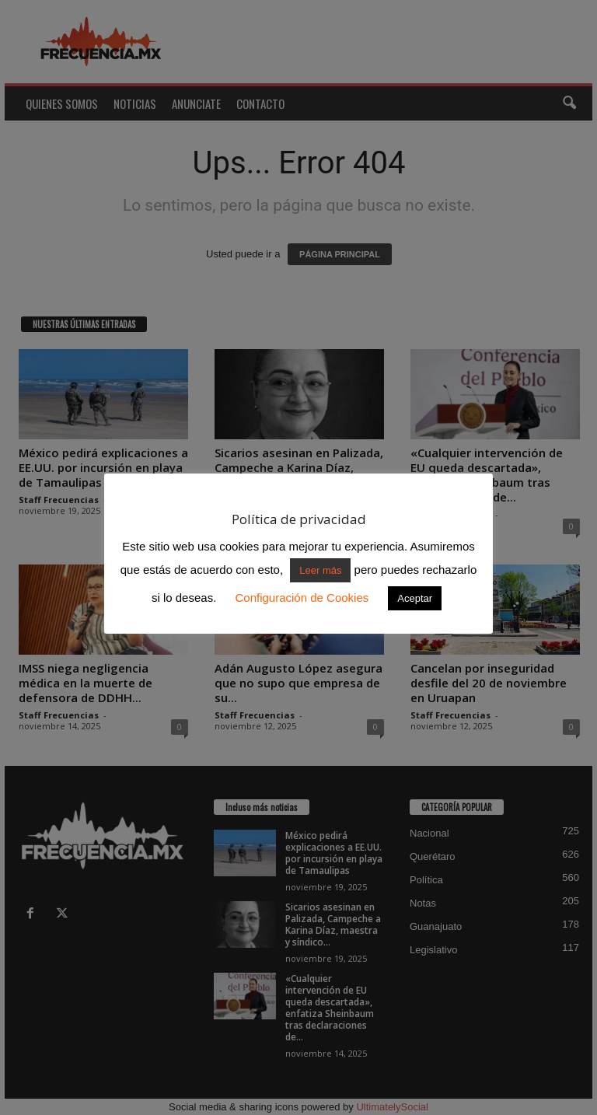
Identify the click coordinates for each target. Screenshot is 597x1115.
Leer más (320, 570)
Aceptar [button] (414, 598)
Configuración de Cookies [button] (301, 597)
